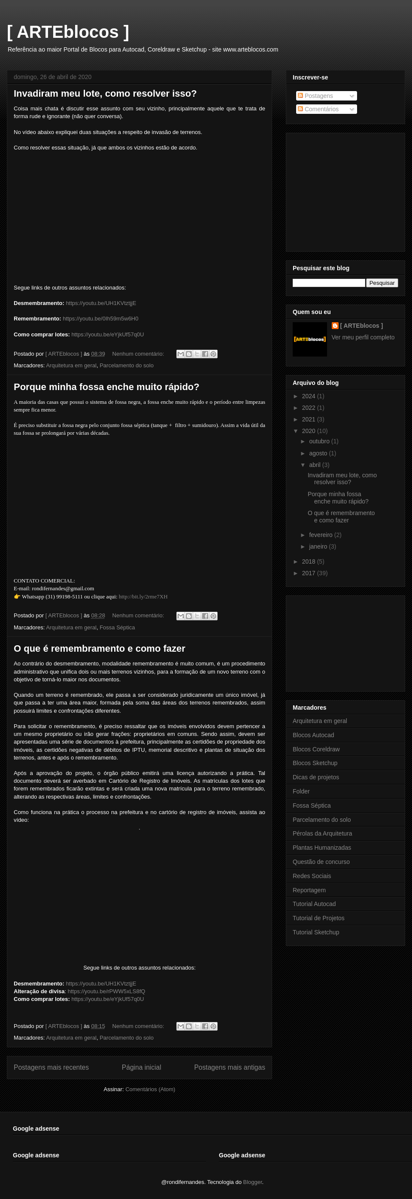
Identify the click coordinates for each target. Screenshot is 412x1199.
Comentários (318, 109)
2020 (309, 430)
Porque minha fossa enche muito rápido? (107, 386)
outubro (320, 441)
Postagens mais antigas (229, 1067)
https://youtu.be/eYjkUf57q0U (107, 334)
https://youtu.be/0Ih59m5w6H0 (100, 318)
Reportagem (309, 890)
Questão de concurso (321, 861)
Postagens (315, 95)
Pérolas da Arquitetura (322, 833)
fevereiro (321, 534)
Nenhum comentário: (139, 354)
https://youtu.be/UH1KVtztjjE (101, 303)
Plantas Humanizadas (322, 847)
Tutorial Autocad (314, 903)
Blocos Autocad (313, 735)
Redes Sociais (312, 876)
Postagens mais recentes (51, 1067)
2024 (309, 396)
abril (315, 464)
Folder (301, 791)
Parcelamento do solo (127, 365)
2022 (309, 407)
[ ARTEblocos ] (68, 31)
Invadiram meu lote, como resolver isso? (105, 93)
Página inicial (141, 1067)
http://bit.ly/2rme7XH (143, 596)
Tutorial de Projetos (319, 918)
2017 (309, 573)
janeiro (319, 546)
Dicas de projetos (316, 777)
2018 (309, 561)
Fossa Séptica (117, 627)
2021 (309, 419)
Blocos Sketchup (315, 763)
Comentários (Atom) (150, 1089)
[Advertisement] (345, 642)
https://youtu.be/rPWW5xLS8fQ (106, 991)
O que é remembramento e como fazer (99, 648)
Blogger (252, 1182)
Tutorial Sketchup (316, 932)
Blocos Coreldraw (316, 749)
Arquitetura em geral (71, 365)
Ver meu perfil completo (363, 337)
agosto (319, 453)
